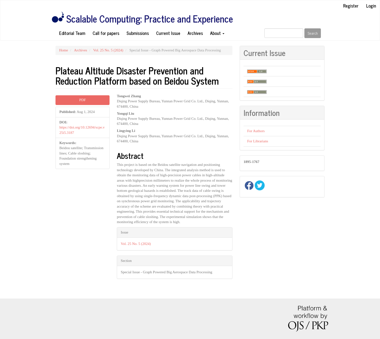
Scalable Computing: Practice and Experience (149, 18)
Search (313, 33)
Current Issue (168, 33)
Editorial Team (72, 33)
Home (63, 50)
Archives (195, 33)
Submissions (138, 33)
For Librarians (257, 141)
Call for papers (106, 33)
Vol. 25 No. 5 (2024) (108, 50)
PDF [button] (82, 100)
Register (350, 5)
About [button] (217, 33)
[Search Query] (283, 33)
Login (371, 5)
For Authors (256, 131)
